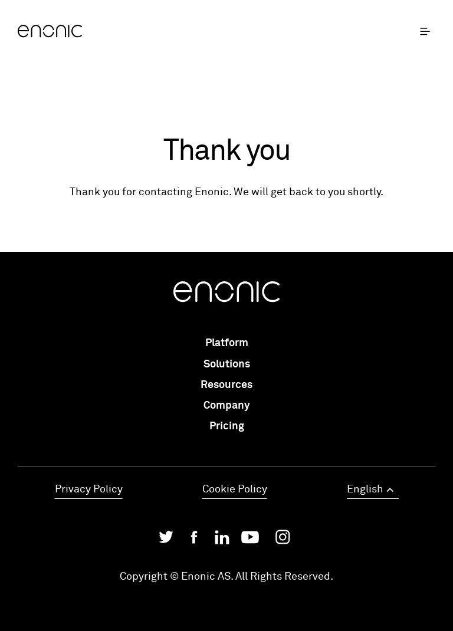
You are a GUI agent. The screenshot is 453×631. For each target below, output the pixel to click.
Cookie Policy (234, 489)
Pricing (226, 426)
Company (226, 405)
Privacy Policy (89, 489)
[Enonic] (122, 32)
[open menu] (427, 32)
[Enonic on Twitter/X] (166, 540)
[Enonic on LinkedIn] (222, 540)
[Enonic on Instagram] (282, 540)
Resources (226, 385)
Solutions (226, 364)
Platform (226, 343)
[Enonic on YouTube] (250, 540)
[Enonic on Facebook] (194, 540)
